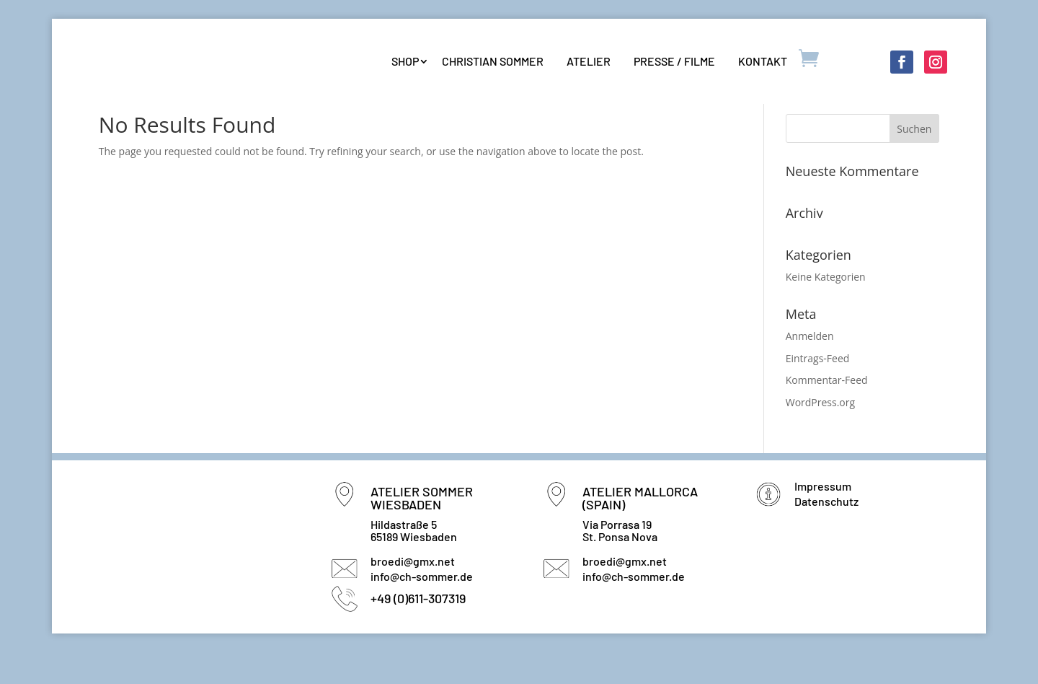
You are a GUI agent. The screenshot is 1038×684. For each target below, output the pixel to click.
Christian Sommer (493, 61)
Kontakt (762, 61)
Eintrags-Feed (818, 390)
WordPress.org (820, 435)
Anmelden (810, 367)
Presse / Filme (674, 61)
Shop (405, 61)
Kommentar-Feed (827, 412)
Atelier (589, 61)
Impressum (822, 518)
